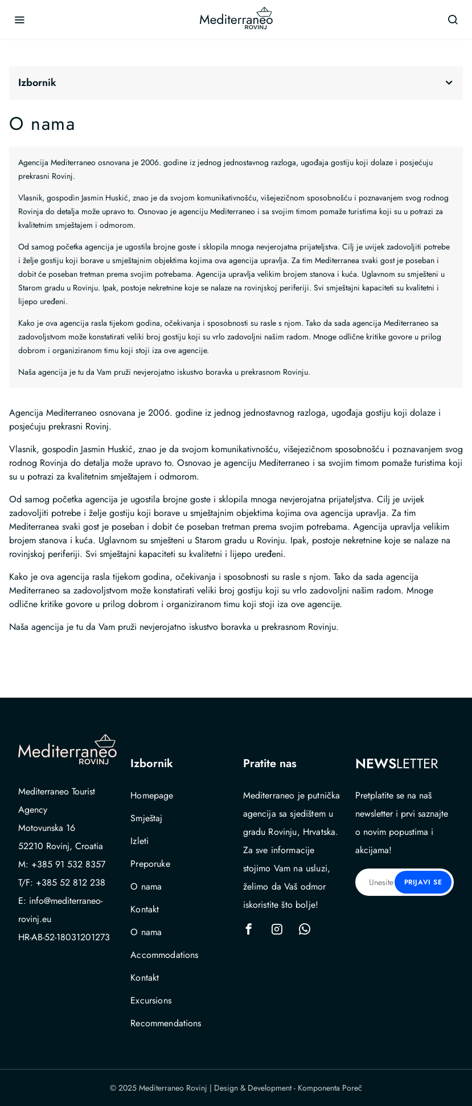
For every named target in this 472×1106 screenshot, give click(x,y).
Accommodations (164, 954)
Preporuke (150, 863)
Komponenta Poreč (330, 1087)
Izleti (139, 840)
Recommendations (165, 1023)
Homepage (151, 795)
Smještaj (146, 818)
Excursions (150, 1000)
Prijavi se (423, 882)
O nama (146, 886)
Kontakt (144, 909)
